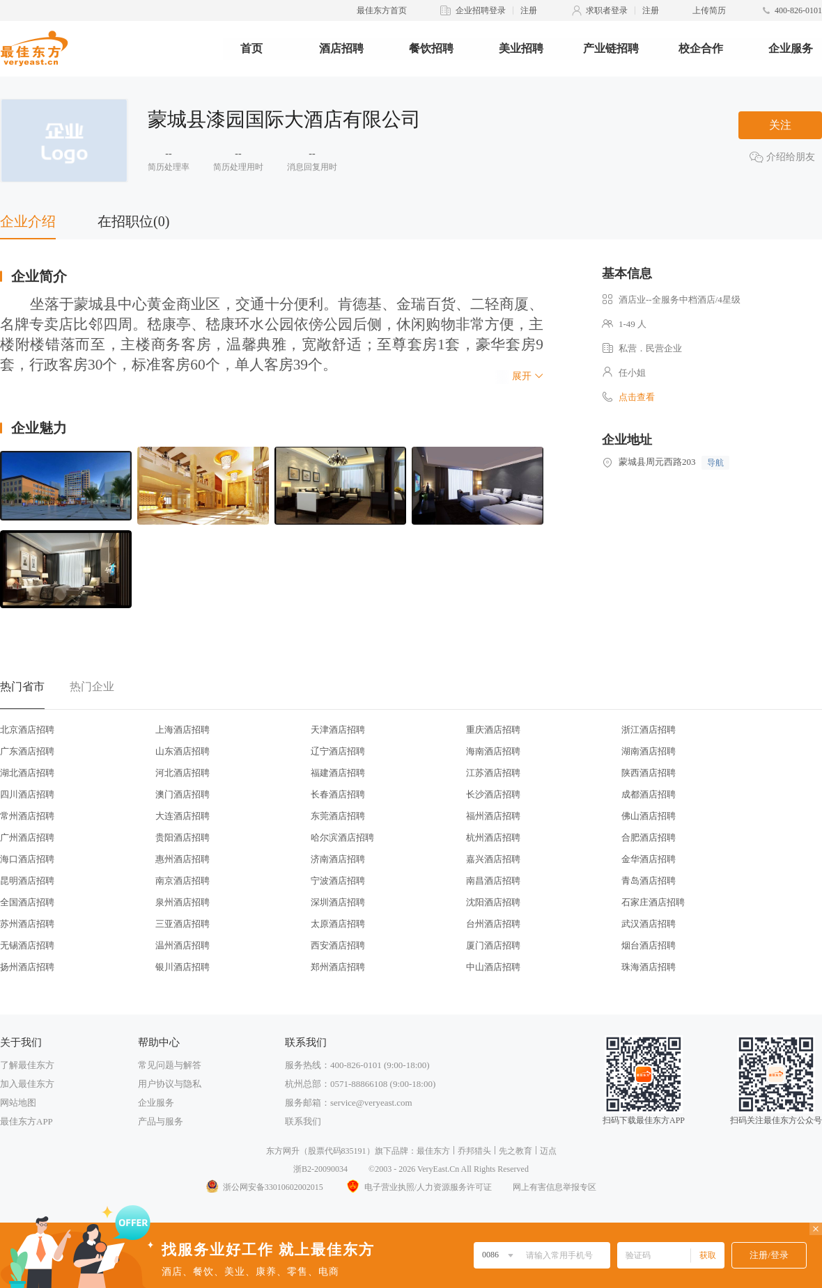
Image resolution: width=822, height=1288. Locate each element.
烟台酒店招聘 (648, 945)
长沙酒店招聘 (493, 794)
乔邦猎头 (474, 1151)
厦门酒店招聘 (493, 945)
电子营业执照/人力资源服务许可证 (418, 1187)
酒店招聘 (341, 48)
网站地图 (18, 1102)
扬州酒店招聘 (27, 967)
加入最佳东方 (27, 1084)
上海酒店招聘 (182, 729)
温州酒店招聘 (182, 945)
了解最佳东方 (27, 1065)
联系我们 (303, 1121)
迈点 (548, 1151)
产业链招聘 (611, 48)
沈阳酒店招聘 (493, 902)
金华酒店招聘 (648, 859)
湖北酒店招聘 (27, 773)
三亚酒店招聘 (182, 924)
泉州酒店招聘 (182, 902)
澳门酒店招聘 (182, 794)
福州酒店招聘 (493, 816)
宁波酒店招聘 (338, 880)
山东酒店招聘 (182, 751)
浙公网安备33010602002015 (264, 1187)
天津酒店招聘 (338, 729)
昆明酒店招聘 (27, 880)
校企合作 (700, 48)
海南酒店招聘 (493, 751)
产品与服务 (160, 1121)
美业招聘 (521, 48)
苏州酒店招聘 (27, 924)
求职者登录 (607, 10)
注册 (528, 10)
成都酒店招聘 (648, 794)
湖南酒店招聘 (648, 751)
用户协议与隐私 (169, 1084)
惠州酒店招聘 (182, 859)
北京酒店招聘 (27, 729)
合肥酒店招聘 (648, 837)
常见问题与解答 (169, 1065)
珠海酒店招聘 (648, 967)
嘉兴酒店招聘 (493, 859)
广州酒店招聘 (27, 837)
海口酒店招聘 (27, 859)
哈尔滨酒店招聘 (342, 837)
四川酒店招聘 (27, 794)
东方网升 (283, 1151)
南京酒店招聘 (182, 880)
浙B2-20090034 (320, 1169)
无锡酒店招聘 (27, 945)
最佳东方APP (26, 1121)
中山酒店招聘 (493, 967)
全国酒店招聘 (27, 902)
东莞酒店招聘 (338, 816)
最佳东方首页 (382, 10)
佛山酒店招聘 (648, 816)
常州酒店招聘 (27, 816)
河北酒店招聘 (182, 773)
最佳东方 (433, 1151)
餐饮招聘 (431, 48)
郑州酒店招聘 (338, 967)
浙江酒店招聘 (648, 729)
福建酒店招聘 (338, 773)
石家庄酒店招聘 (653, 902)
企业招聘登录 (481, 10)
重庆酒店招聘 (493, 729)
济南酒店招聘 (338, 859)
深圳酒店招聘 (338, 902)
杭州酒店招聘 (493, 837)
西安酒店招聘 (338, 945)
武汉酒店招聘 (648, 924)
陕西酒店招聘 (648, 773)
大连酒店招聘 (182, 816)
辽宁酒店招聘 (338, 751)
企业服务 (790, 48)
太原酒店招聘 (338, 924)
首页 (251, 48)
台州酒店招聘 (493, 924)
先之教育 (515, 1151)
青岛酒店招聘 (648, 880)
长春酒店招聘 (338, 794)
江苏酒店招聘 (493, 773)
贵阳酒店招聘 (182, 837)
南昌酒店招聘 (493, 880)
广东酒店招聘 (27, 751)
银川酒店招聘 (182, 967)
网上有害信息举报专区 (554, 1187)
